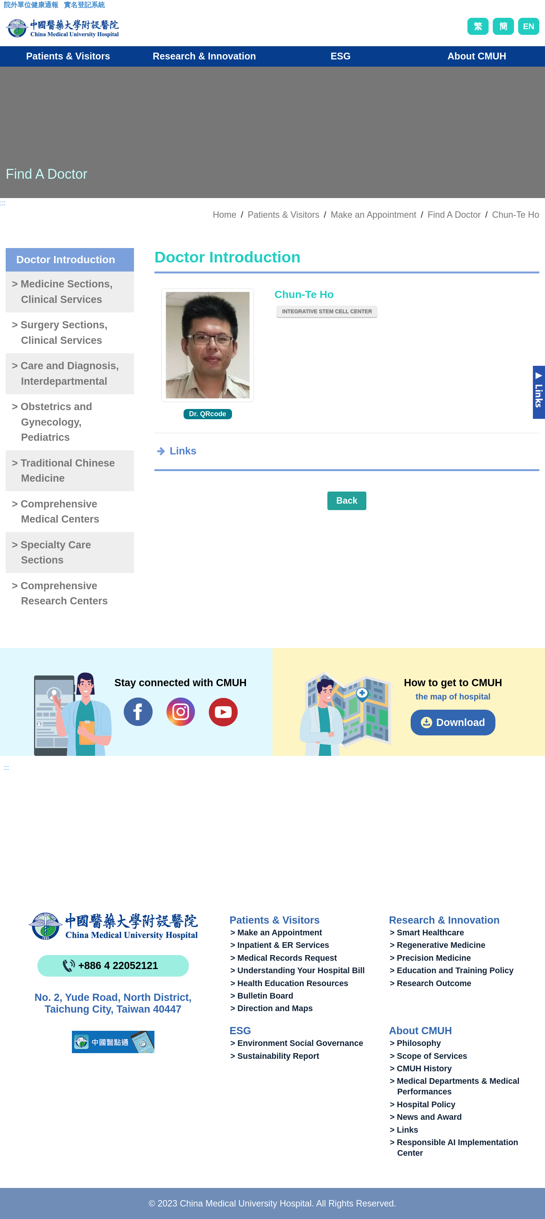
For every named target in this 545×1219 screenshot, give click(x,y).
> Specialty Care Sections (51, 552)
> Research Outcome (430, 983)
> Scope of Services (428, 1056)
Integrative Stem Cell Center (327, 311)
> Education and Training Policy (452, 970)
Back (347, 501)
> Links (404, 1130)
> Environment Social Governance (296, 1043)
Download (460, 722)
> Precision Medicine (430, 958)
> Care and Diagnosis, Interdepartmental (65, 373)
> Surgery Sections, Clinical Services (59, 332)
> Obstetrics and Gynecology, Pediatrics (52, 422)
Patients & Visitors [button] (68, 56)
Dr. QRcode (207, 414)
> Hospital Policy (422, 1104)
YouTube (223, 712)
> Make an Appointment (276, 932)
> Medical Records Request (283, 958)
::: (9, 7)
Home (224, 215)
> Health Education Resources (289, 983)
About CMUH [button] (476, 56)
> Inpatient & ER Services (279, 945)
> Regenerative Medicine (438, 945)
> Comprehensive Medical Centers (55, 511)
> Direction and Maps (271, 1008)
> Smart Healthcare (427, 932)
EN (528, 26)
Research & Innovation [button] (204, 56)
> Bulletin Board (261, 995)
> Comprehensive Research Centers (60, 593)
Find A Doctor (454, 215)
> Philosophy (415, 1043)
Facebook (138, 712)
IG (181, 712)
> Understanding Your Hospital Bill (297, 970)
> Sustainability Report (274, 1056)
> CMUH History (421, 1068)
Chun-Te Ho (515, 215)
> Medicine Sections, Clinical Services (62, 291)
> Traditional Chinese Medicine (63, 470)
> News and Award (426, 1117)
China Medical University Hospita (113, 926)
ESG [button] (340, 56)
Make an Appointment (373, 215)
